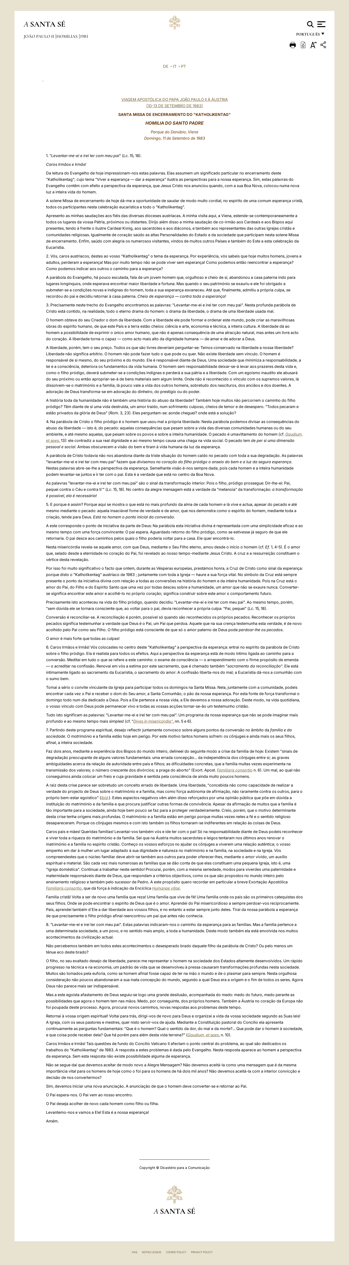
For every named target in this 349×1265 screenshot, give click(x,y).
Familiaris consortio (235, 770)
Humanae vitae (166, 888)
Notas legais (151, 1252)
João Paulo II (39, 36)
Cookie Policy (176, 1252)
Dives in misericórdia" (153, 721)
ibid (104, 797)
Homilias (67, 36)
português (308, 35)
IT (174, 66)
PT (183, 66)
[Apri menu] (320, 24)
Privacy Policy (202, 1252)
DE (165, 66)
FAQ (134, 1252)
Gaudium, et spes (203, 1034)
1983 (84, 36)
